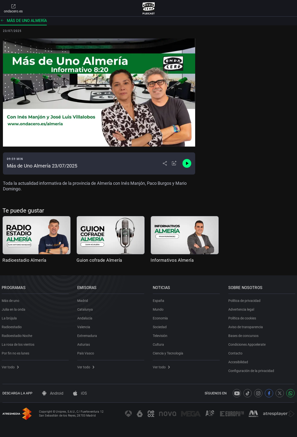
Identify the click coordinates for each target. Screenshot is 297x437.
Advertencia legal (242, 308)
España (159, 300)
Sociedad (160, 326)
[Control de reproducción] (186, 163)
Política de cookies (243, 317)
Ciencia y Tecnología (168, 352)
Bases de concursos (244, 335)
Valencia (84, 326)
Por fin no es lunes (16, 352)
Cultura (159, 343)
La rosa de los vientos (18, 343)
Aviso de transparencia (246, 326)
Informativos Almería (172, 260)
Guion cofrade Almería (99, 260)
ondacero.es (13, 8)
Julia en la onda (14, 308)
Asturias (84, 343)
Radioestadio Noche (17, 335)
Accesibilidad (239, 361)
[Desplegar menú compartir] (165, 163)
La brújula (10, 317)
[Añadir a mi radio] (174, 163)
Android (52, 393)
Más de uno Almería (23, 20)
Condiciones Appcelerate (247, 343)
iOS (80, 393)
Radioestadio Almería (24, 260)
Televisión (160, 335)
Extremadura (88, 335)
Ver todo (10, 366)
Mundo (158, 308)
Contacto (236, 352)
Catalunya (86, 308)
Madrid (83, 300)
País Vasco (86, 352)
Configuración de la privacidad (252, 370)
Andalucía (85, 317)
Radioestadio (12, 326)
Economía (161, 317)
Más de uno (11, 300)
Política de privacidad (245, 300)
